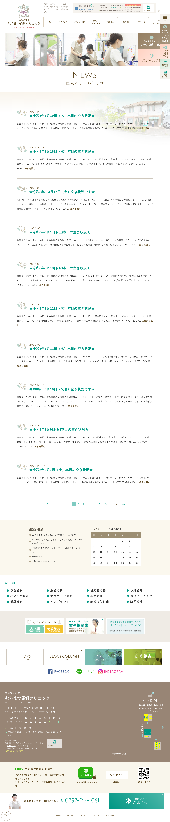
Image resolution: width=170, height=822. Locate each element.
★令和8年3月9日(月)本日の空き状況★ (58, 429)
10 (94, 504)
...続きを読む (144, 128)
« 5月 (97, 529)
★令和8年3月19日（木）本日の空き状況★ (62, 115)
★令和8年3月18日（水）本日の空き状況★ (62, 151)
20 (99, 504)
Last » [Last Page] (124, 504)
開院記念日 (37, 556)
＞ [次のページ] (117, 504)
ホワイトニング (141, 596)
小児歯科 (136, 590)
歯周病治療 (98, 590)
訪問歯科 (136, 601)
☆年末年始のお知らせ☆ (44, 561)
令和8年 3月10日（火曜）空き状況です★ (62, 389)
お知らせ (11, 746)
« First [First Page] (46, 504)
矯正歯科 (16, 601)
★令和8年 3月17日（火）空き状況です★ (62, 192)
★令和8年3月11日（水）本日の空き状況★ (62, 348)
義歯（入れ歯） (101, 601)
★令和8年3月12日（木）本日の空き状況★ (62, 308)
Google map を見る (121, 754)
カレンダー (27, 732)
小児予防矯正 (19, 596)
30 (106, 504)
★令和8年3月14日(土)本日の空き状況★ (59, 232)
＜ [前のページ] (54, 504)
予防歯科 (16, 590)
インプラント (60, 601)
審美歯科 (96, 596)
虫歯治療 (56, 590)
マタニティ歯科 (61, 596)
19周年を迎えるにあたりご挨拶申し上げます (54, 535)
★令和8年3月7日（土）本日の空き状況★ (61, 470)
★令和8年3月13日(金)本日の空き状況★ (59, 268)
